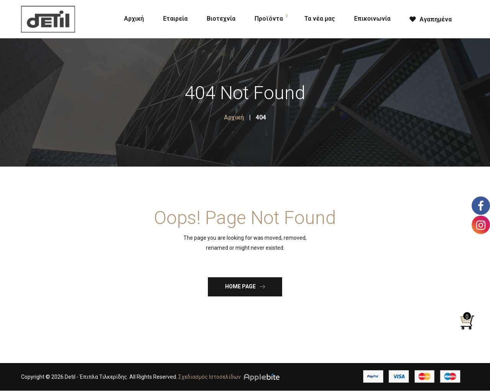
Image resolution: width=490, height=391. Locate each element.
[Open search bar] (470, 17)
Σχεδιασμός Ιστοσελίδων (209, 377)
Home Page (245, 286)
